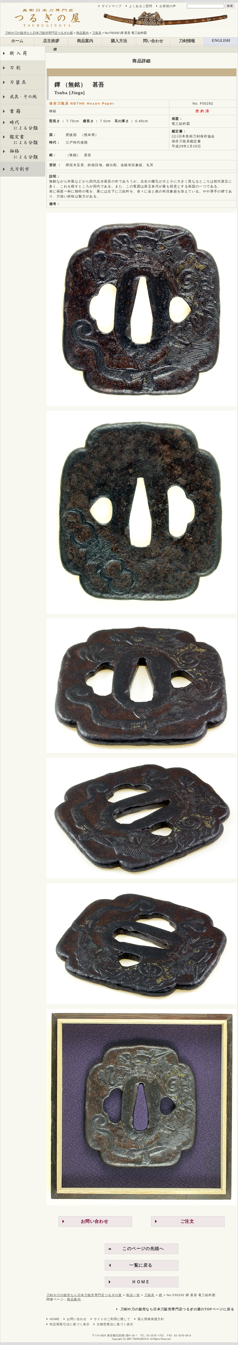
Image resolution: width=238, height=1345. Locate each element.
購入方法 (119, 41)
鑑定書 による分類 (20, 139)
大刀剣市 (19, 169)
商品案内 (85, 41)
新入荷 (19, 53)
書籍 (16, 111)
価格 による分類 (20, 154)
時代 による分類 (20, 125)
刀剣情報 (187, 41)
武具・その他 (23, 96)
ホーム (17, 41)
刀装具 (19, 82)
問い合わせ (153, 41)
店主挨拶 (51, 41)
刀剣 (16, 67)
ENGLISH (221, 40)
